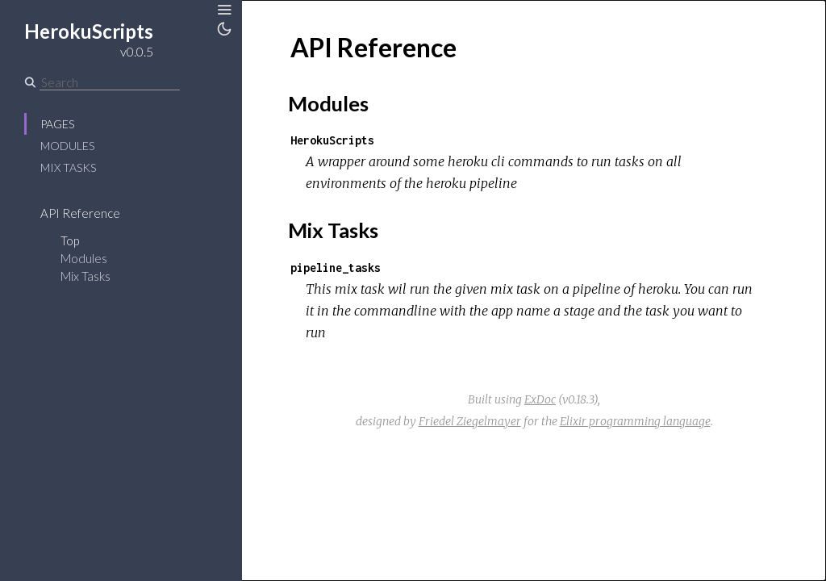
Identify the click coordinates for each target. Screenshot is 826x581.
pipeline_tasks (335, 267)
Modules (67, 146)
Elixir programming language (635, 421)
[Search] (110, 82)
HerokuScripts (332, 140)
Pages (57, 124)
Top (69, 240)
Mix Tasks (68, 167)
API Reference (80, 213)
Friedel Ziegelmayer (470, 421)
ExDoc (540, 399)
